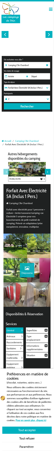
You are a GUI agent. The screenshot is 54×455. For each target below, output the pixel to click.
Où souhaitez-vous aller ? (13, 59)
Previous (5, 34)
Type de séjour (9, 82)
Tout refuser (27, 438)
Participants (8, 93)
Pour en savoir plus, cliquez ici (31, 420)
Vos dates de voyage (11, 71)
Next (49, 34)
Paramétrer (27, 447)
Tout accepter (27, 430)
